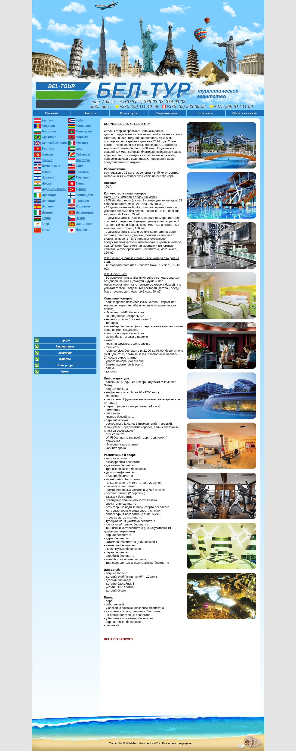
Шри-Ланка (84, 224)
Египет (47, 171)
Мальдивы (84, 131)
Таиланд (82, 171)
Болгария (49, 131)
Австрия (48, 120)
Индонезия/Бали (54, 189)
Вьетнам (48, 148)
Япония (81, 229)
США (79, 165)
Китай (46, 229)
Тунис (80, 183)
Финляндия (84, 195)
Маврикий (83, 125)
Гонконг (47, 154)
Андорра (48, 125)
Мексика (82, 142)
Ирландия (49, 195)
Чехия (80, 218)
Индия (46, 183)
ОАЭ (79, 148)
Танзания (83, 177)
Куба (79, 120)
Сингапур (83, 160)
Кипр (45, 224)
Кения (46, 218)
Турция (81, 189)
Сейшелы (83, 154)
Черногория (85, 212)
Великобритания (54, 142)
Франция (82, 200)
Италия (47, 212)
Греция (47, 160)
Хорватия (83, 206)
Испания (48, 206)
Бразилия (49, 137)
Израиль (48, 177)
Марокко (82, 137)
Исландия (49, 200)
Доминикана (51, 165)
